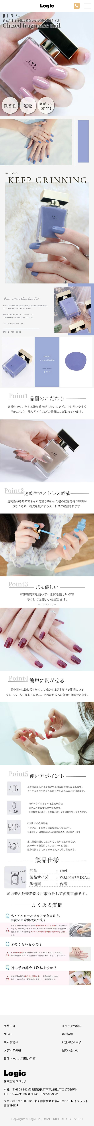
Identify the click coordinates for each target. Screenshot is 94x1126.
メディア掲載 (12, 1050)
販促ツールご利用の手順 (19, 1058)
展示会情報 (11, 1042)
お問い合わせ (70, 1050)
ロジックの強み (71, 1026)
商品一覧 (9, 1026)
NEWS (8, 1034)
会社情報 (67, 1034)
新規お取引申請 (71, 1042)
